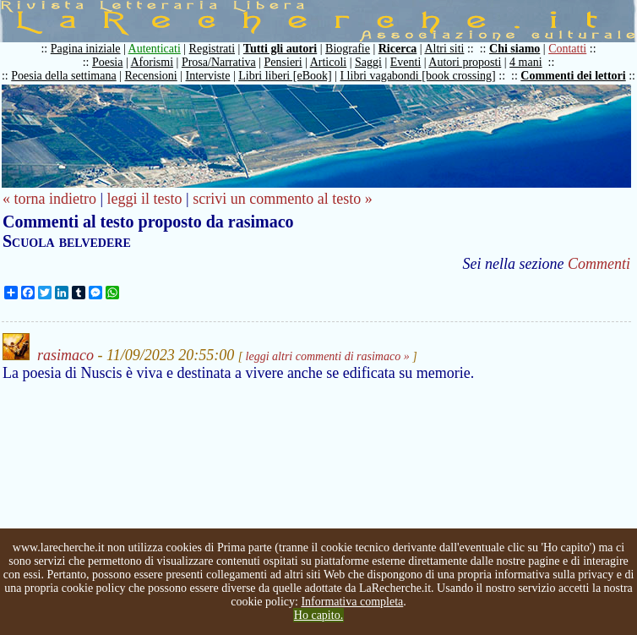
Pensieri (283, 62)
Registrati (212, 48)
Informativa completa (352, 601)
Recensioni (151, 75)
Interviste (208, 75)
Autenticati (154, 48)
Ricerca (397, 48)
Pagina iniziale (86, 48)
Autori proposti (464, 62)
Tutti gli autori (280, 48)
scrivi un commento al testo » (282, 198)
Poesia (107, 62)
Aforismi (152, 62)
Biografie (347, 48)
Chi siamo (514, 48)
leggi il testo (144, 198)
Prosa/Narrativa (219, 62)
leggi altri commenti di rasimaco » (328, 356)
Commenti (599, 263)
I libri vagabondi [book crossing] (417, 75)
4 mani (525, 62)
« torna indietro (49, 198)
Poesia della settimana (63, 75)
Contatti (567, 48)
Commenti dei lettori (572, 75)
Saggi (368, 62)
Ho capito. (318, 615)
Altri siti (444, 48)
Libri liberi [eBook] (284, 75)
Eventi (406, 62)
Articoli (328, 62)
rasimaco (65, 355)
